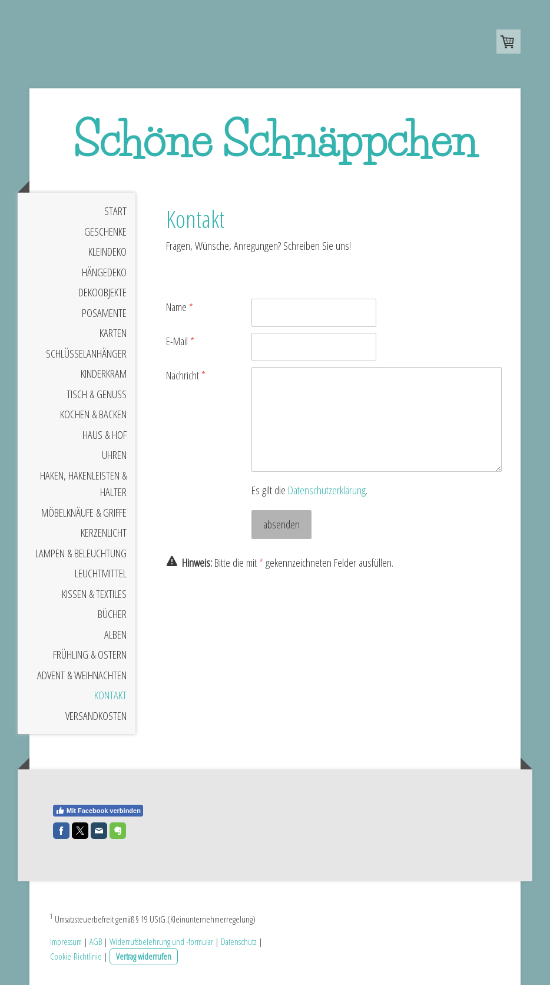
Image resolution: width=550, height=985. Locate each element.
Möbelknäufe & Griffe (84, 512)
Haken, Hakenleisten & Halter (83, 484)
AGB (96, 941)
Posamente (104, 312)
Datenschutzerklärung (327, 490)
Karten (113, 333)
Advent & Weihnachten (82, 675)
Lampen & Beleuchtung (81, 553)
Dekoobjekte (102, 292)
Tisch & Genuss (97, 394)
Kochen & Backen (93, 414)
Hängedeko (104, 272)
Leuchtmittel (101, 573)
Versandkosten (96, 715)
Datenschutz (239, 941)
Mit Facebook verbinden (98, 811)
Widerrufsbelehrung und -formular (161, 941)
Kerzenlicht (104, 533)
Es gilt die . (309, 490)
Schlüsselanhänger (86, 353)
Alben (115, 634)
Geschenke (105, 231)
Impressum (66, 941)
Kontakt (110, 695)
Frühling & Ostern (90, 655)
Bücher (112, 614)
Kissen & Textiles (94, 593)
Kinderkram (104, 374)
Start (115, 211)
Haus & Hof (104, 434)
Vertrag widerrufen (143, 956)
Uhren (114, 455)
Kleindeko (107, 252)
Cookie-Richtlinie (76, 956)
